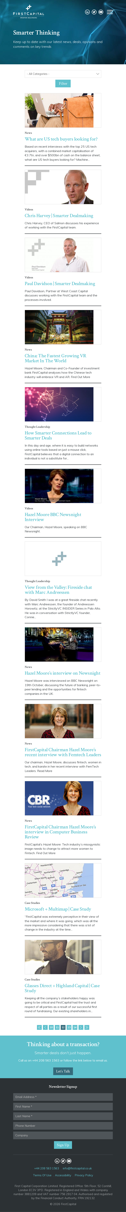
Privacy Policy (84, 1175)
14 (74, 1027)
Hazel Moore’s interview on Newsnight (62, 673)
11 (57, 1027)
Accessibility (63, 1175)
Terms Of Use (42, 1175)
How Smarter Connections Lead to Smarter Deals (58, 435)
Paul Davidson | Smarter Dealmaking (60, 283)
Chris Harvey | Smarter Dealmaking (59, 215)
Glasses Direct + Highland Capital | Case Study (62, 988)
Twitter (94, 12)
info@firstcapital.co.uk (77, 1168)
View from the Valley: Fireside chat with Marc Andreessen (58, 590)
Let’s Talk (63, 1071)
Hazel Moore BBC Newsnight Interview (53, 517)
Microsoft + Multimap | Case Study (58, 909)
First (39, 1027)
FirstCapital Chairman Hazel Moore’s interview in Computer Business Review (60, 832)
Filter (63, 83)
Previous (45, 1027)
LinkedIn (87, 12)
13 (68, 1027)
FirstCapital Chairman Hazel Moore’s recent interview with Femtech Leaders (63, 752)
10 (51, 1027)
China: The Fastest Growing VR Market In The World (55, 358)
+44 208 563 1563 (46, 1168)
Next (81, 1027)
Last (86, 1027)
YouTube (100, 12)
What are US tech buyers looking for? (61, 139)
